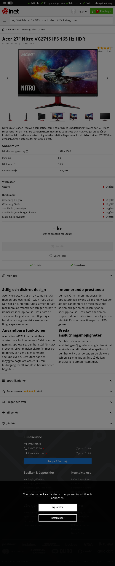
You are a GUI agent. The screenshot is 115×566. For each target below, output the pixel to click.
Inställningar (57, 517)
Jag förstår (57, 507)
